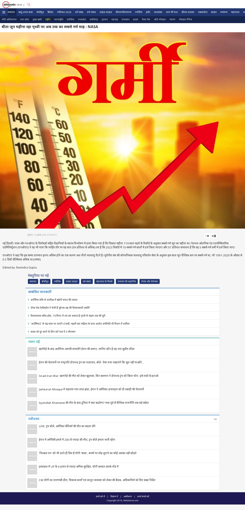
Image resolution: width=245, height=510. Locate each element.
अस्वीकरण (127, 496)
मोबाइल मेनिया (185, 19)
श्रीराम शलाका (187, 12)
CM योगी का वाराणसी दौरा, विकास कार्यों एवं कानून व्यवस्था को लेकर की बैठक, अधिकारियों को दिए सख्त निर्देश (97, 480)
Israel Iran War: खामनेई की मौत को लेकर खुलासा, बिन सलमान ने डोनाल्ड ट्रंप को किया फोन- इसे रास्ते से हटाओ (98, 376)
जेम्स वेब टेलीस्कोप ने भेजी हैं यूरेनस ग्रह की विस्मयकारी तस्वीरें (60, 308)
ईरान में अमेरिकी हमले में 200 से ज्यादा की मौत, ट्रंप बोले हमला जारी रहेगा (77, 440)
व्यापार (172, 19)
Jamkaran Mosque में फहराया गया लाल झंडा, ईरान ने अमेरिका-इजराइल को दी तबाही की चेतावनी (91, 389)
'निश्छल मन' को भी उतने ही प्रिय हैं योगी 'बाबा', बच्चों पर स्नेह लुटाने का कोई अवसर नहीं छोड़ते (87, 453)
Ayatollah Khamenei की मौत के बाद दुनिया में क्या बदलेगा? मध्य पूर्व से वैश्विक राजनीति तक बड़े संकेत (94, 403)
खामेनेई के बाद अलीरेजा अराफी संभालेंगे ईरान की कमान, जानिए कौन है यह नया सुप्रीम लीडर (86, 349)
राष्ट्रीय (47, 19)
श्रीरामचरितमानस (123, 12)
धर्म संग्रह (79, 12)
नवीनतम (33, 418)
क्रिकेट (50, 12)
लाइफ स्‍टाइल (106, 12)
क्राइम (214, 12)
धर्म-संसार (91, 12)
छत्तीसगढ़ (94, 19)
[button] (4, 12)
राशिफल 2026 (64, 12)
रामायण (223, 12)
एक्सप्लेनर (202, 12)
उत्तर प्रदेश (24, 19)
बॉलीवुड (40, 12)
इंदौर (148, 12)
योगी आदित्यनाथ (9, 19)
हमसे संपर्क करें (143, 496)
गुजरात (105, 19)
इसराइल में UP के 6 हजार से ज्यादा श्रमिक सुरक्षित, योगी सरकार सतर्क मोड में (79, 466)
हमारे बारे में (100, 496)
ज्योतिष (138, 12)
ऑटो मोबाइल (160, 19)
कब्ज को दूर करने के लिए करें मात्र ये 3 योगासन (53, 331)
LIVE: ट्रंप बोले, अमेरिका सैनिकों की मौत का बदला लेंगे (67, 426)
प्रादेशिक (70, 19)
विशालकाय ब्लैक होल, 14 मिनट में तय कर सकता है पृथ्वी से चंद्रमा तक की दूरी (68, 316)
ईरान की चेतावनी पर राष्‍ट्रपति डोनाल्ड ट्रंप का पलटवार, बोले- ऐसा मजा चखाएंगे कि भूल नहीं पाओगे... (91, 362)
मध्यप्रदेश (158, 12)
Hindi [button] (20, 4)
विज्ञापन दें (114, 496)
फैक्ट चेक (146, 19)
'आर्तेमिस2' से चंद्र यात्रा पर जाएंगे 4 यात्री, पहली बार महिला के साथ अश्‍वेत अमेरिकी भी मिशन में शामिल (80, 323)
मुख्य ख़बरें (37, 19)
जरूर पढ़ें (34, 341)
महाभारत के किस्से (104, 281)
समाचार (11, 12)
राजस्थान (125, 19)
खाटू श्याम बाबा (25, 12)
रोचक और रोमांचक (149, 281)
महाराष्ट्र (114, 19)
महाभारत (235, 12)
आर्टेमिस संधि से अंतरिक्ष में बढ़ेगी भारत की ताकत (54, 300)
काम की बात (172, 12)
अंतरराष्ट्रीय (58, 19)
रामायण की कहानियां (127, 281)
